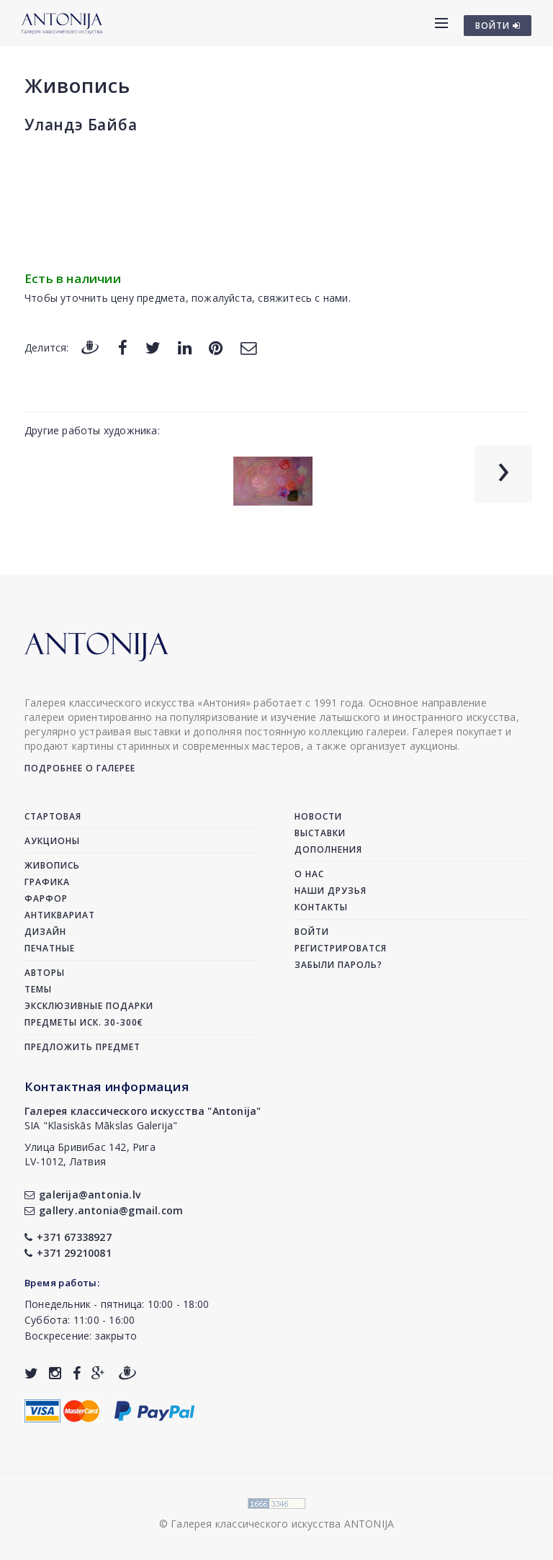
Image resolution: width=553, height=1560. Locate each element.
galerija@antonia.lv (82, 1194)
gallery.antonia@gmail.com (103, 1210)
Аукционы (52, 841)
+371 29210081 (68, 1253)
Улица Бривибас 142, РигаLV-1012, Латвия (90, 1154)
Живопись (77, 85)
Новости (318, 816)
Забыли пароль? (338, 965)
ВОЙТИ (498, 25)
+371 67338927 (68, 1237)
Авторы (44, 973)
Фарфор (46, 898)
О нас (309, 874)
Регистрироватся (341, 948)
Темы (38, 989)
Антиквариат (59, 915)
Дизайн (45, 931)
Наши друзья (331, 890)
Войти (312, 931)
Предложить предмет (82, 1047)
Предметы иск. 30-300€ (83, 1022)
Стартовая (52, 816)
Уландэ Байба (81, 125)
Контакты (321, 907)
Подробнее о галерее (79, 768)
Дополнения (328, 849)
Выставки (320, 833)
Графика (47, 882)
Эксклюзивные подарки (88, 1006)
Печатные (49, 948)
